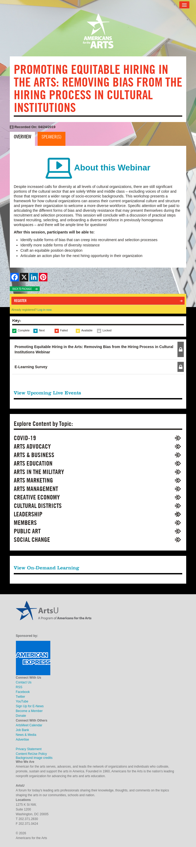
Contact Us (24, 682)
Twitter (20, 697)
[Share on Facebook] (14, 277)
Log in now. (44, 309)
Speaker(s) (51, 136)
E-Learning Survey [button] (31, 367)
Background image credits (34, 758)
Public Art (27, 531)
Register (20, 301)
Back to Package (22, 288)
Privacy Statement (29, 749)
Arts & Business (34, 455)
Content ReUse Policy (31, 754)
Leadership (28, 514)
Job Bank (22, 730)
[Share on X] (24, 277)
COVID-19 (25, 438)
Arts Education (33, 463)
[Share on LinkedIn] (33, 277)
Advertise (22, 739)
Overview (22, 136)
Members (25, 522)
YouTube (22, 701)
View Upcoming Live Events (47, 392)
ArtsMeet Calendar (29, 725)
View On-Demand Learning (46, 567)
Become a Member (29, 711)
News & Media (26, 735)
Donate (21, 716)
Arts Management (36, 489)
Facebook (23, 692)
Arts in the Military (39, 472)
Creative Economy (37, 497)
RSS (19, 687)
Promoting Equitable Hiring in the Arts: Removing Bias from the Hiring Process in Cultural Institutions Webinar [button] (94, 349)
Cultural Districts (38, 506)
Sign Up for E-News (30, 706)
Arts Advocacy (32, 446)
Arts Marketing (33, 480)
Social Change (32, 539)
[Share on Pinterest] (43, 277)
